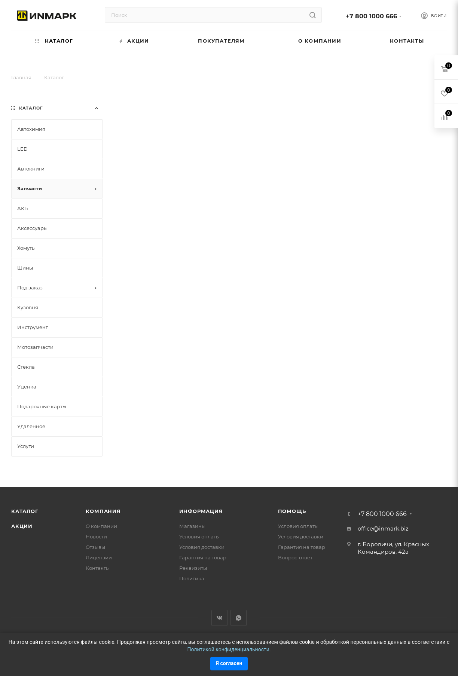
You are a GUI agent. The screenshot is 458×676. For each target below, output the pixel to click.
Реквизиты (193, 568)
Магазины (192, 526)
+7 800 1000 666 (371, 16)
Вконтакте (219, 618)
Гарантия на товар (202, 557)
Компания (103, 511)
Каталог (25, 511)
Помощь (292, 511)
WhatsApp (238, 618)
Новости (96, 537)
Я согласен (229, 663)
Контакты (98, 568)
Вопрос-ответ (295, 557)
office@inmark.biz (383, 528)
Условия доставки (202, 547)
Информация (201, 511)
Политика (191, 578)
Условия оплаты (199, 537)
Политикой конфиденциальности (228, 649)
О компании (101, 526)
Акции (22, 526)
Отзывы (95, 547)
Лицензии (99, 557)
